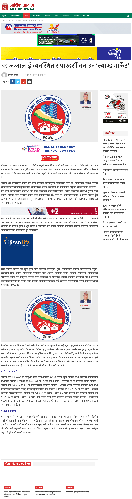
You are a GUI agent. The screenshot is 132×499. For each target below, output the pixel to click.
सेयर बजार (66, 16)
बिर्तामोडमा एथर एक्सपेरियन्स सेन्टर (115, 172)
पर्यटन (56, 16)
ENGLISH (86, 16)
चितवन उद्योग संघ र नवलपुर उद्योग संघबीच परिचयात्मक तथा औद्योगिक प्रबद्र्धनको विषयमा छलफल (114, 145)
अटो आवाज (36, 16)
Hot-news (7, 487)
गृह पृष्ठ (4, 16)
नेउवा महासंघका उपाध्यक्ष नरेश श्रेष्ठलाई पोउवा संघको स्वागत (114, 183)
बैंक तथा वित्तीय (15, 16)
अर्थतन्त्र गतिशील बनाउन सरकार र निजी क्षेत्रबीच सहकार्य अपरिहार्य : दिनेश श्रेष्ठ (115, 236)
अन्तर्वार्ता (47, 16)
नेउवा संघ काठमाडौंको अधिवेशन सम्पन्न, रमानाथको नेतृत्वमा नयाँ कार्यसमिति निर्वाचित (114, 211)
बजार (26, 16)
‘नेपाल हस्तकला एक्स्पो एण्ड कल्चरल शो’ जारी (114, 224)
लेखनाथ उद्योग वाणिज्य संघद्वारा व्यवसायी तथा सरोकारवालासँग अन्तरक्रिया (115, 160)
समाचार (76, 16)
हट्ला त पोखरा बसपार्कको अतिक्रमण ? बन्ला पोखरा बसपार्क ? (114, 196)
